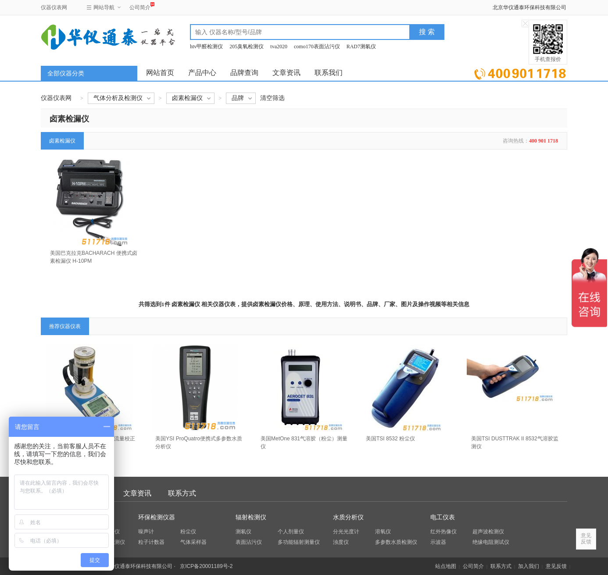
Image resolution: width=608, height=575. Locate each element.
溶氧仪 (383, 532)
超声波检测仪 (488, 532)
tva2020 (278, 46)
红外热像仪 (443, 532)
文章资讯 (286, 72)
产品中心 (202, 72)
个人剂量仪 (291, 532)
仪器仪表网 (54, 7)
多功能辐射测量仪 (299, 542)
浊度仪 (341, 542)
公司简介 (139, 6)
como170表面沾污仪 (317, 46)
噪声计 (146, 532)
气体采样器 (193, 542)
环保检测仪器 (156, 517)
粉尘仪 (188, 532)
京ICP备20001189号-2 (206, 566)
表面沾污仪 (249, 542)
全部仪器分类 (65, 73)
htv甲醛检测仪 (206, 46)
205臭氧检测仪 (246, 46)
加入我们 (528, 566)
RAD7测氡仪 (361, 46)
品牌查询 (244, 72)
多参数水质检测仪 (396, 542)
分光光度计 (346, 532)
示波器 (438, 542)
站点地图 (445, 566)
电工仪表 (442, 517)
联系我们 (329, 72)
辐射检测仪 (251, 517)
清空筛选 (272, 98)
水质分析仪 (348, 517)
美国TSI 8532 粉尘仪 (390, 439)
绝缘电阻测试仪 (490, 542)
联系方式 (182, 493)
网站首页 (160, 72)
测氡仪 (243, 532)
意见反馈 (556, 566)
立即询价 (520, 72)
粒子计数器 (151, 542)
